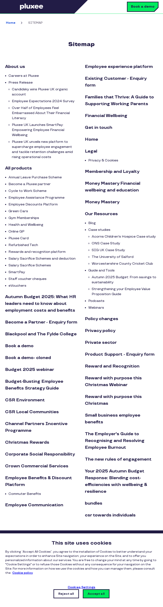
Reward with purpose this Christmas (113, 400)
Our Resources (101, 213)
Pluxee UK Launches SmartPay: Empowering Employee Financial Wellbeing (38, 130)
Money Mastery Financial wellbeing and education (112, 187)
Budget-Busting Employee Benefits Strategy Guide (34, 385)
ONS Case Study (106, 243)
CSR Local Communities (32, 411)
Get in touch (98, 127)
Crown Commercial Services (36, 466)
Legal (91, 151)
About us (15, 66)
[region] (81, 570)
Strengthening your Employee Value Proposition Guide (121, 291)
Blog (92, 223)
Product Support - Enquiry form (120, 354)
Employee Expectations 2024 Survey (43, 101)
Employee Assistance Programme (36, 198)
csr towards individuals (110, 515)
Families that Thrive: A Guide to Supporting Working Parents (119, 100)
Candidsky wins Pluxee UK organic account (40, 91)
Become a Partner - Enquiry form (41, 322)
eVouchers (17, 286)
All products (18, 168)
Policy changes (101, 318)
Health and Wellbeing (25, 225)
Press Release (20, 83)
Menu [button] (14, 7)
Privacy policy (100, 330)
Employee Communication (34, 505)
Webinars (96, 308)
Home (10, 23)
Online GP (16, 232)
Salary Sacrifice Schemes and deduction (42, 259)
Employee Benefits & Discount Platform (38, 481)
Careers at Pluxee (23, 76)
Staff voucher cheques (27, 279)
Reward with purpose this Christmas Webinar (113, 381)
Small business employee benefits (112, 419)
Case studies (99, 230)
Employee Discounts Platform (33, 204)
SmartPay (16, 272)
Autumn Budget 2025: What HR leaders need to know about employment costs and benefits (40, 303)
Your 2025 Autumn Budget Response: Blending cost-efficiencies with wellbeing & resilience (116, 481)
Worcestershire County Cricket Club (122, 264)
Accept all (96, 594)
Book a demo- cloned (28, 357)
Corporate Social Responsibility (40, 454)
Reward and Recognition (112, 366)
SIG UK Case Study (108, 250)
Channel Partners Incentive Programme (36, 427)
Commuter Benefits (24, 494)
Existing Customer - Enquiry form (115, 82)
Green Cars (18, 211)
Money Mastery (102, 202)
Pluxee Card (18, 238)
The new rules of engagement (118, 459)
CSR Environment (25, 400)
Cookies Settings (81, 587)
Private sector (101, 342)
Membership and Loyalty (112, 171)
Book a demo (143, 7)
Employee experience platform (119, 66)
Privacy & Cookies (103, 160)
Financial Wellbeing (106, 115)
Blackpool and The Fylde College (41, 334)
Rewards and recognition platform (37, 252)
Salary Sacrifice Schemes (29, 265)
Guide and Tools (101, 270)
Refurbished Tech (23, 245)
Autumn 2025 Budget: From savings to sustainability (124, 279)
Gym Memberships (23, 218)
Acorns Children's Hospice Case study (124, 237)
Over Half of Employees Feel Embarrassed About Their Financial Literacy (41, 113)
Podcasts (96, 301)
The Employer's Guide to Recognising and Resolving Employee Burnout (115, 440)
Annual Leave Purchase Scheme (35, 177)
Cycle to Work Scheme (27, 191)
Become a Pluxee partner (29, 184)
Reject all (66, 594)
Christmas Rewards (27, 442)
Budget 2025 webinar (29, 369)
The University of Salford (112, 257)
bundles (93, 503)
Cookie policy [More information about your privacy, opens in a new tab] (22, 573)
